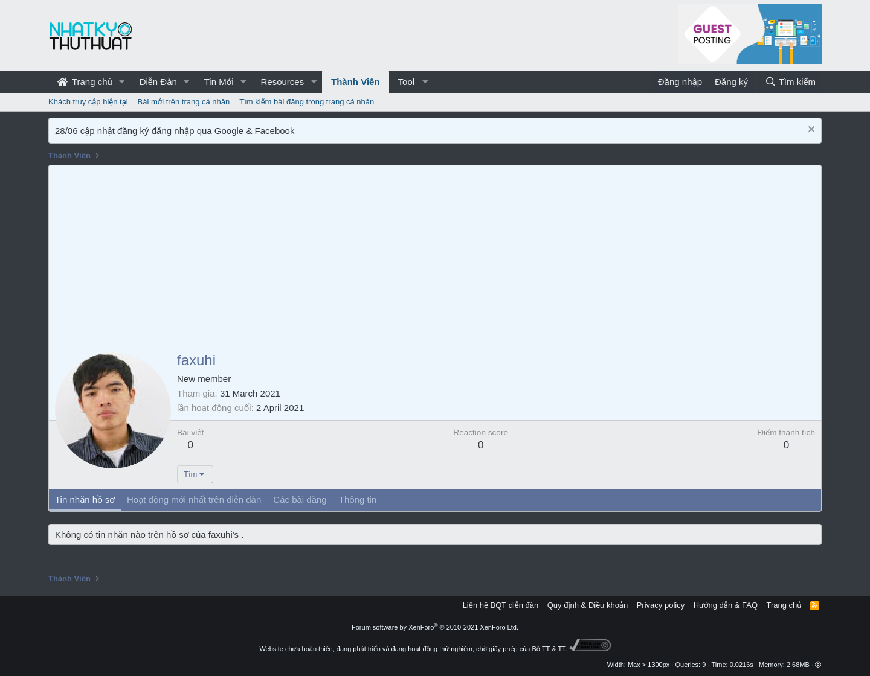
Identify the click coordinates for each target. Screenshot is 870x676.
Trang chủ (84, 82)
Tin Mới (219, 82)
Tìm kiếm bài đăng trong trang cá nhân (306, 101)
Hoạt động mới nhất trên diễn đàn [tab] (194, 499)
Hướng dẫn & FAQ (726, 605)
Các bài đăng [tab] (299, 499)
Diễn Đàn (158, 82)
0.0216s (741, 664)
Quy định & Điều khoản (587, 605)
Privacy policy (661, 605)
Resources (282, 82)
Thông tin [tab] (358, 499)
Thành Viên (355, 82)
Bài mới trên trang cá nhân (184, 101)
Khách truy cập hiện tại (88, 101)
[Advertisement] (435, 255)
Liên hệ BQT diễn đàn (501, 605)
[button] (122, 82)
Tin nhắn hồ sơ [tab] (85, 499)
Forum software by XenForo (435, 627)
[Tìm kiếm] (790, 82)
